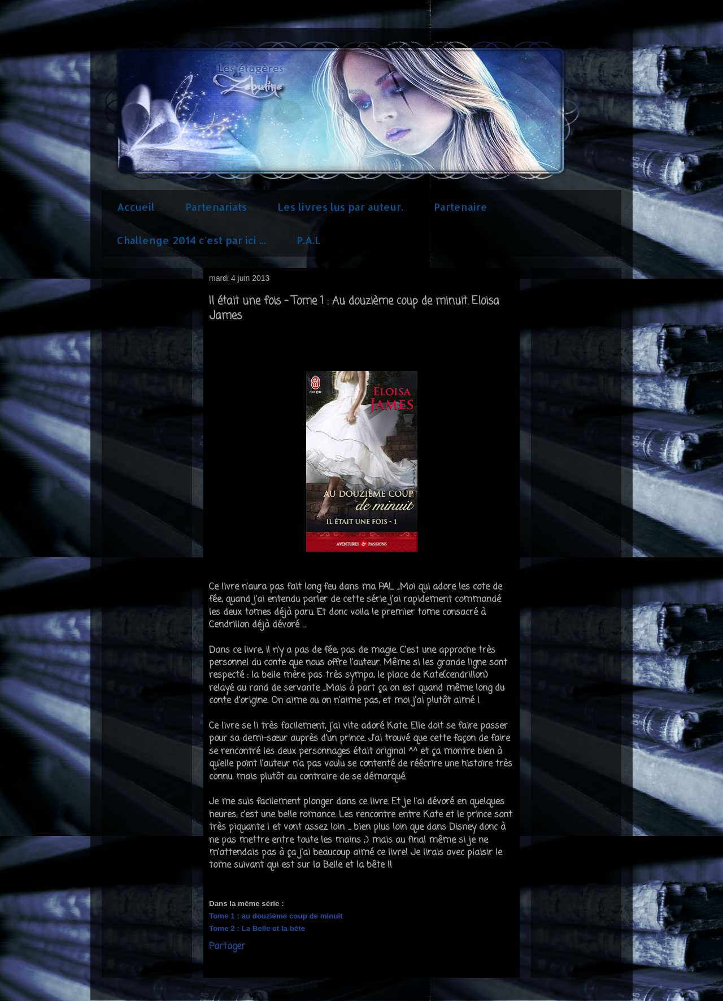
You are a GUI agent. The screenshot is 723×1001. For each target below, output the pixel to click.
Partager (227, 947)
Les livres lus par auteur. (340, 206)
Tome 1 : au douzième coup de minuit (277, 916)
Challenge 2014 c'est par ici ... (191, 239)
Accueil (136, 206)
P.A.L (309, 239)
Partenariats (216, 206)
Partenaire (460, 206)
